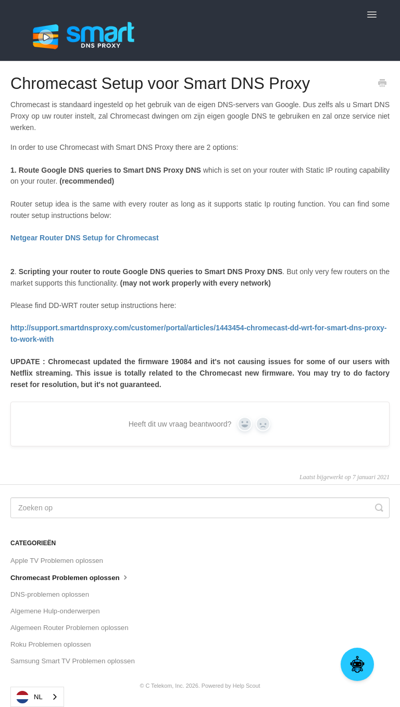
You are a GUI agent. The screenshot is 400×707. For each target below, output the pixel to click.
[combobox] (37, 697)
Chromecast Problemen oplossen (70, 577)
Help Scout (246, 686)
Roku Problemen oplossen (50, 644)
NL (29, 697)
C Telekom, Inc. (164, 686)
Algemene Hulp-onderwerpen (55, 611)
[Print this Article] (382, 84)
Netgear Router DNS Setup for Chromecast (84, 238)
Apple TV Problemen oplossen (56, 560)
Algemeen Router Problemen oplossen (69, 628)
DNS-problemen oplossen (49, 594)
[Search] (200, 507)
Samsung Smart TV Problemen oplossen (72, 661)
